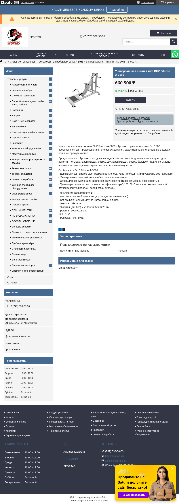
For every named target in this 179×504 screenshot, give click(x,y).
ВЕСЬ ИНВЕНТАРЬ (22, 210)
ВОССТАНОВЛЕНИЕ (23, 221)
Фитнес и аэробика (22, 179)
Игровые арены (20, 204)
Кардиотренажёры (22, 90)
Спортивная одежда (148, 412)
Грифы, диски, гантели (61, 421)
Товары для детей (22, 173)
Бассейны (17, 110)
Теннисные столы (21, 168)
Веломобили (19, 126)
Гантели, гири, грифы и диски (28, 132)
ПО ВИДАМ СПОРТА (23, 215)
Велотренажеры (21, 259)
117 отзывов (147, 2)
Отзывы (12, 282)
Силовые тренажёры (22, 61)
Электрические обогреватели (28, 270)
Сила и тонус (19, 254)
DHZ (80, 61)
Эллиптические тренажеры (27, 237)
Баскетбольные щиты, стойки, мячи (108, 414)
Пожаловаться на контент (95, 500)
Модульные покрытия (24, 154)
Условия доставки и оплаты (104, 55)
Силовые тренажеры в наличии (29, 232)
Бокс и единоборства (104, 425)
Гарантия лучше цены (18, 435)
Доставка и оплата (16, 421)
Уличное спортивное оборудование (147, 432)
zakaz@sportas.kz (18, 319)
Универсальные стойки (24, 199)
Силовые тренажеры (60, 417)
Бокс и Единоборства (23, 121)
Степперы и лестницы (24, 248)
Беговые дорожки (21, 226)
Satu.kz (105, 497)
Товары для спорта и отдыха (152, 421)
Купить (130, 99)
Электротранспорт (22, 193)
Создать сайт (27, 2)
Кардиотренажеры (59, 412)
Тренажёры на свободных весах (56, 61)
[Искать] (173, 41)
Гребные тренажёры (23, 243)
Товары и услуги (40, 55)
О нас (70, 55)
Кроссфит (17, 143)
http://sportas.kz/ (17, 314)
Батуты (16, 115)
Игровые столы (20, 137)
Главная (12, 55)
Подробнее (117, 9)
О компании (12, 412)
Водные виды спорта (23, 265)
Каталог (10, 417)
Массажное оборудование (26, 148)
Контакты (138, 55)
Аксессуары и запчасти (24, 84)
